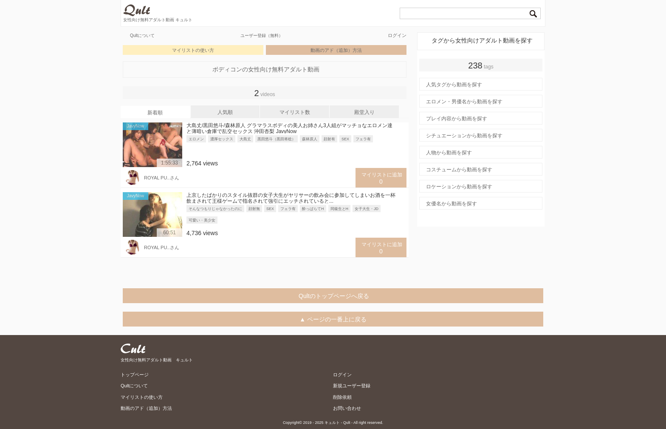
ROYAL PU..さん (161, 177)
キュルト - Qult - (339, 422)
